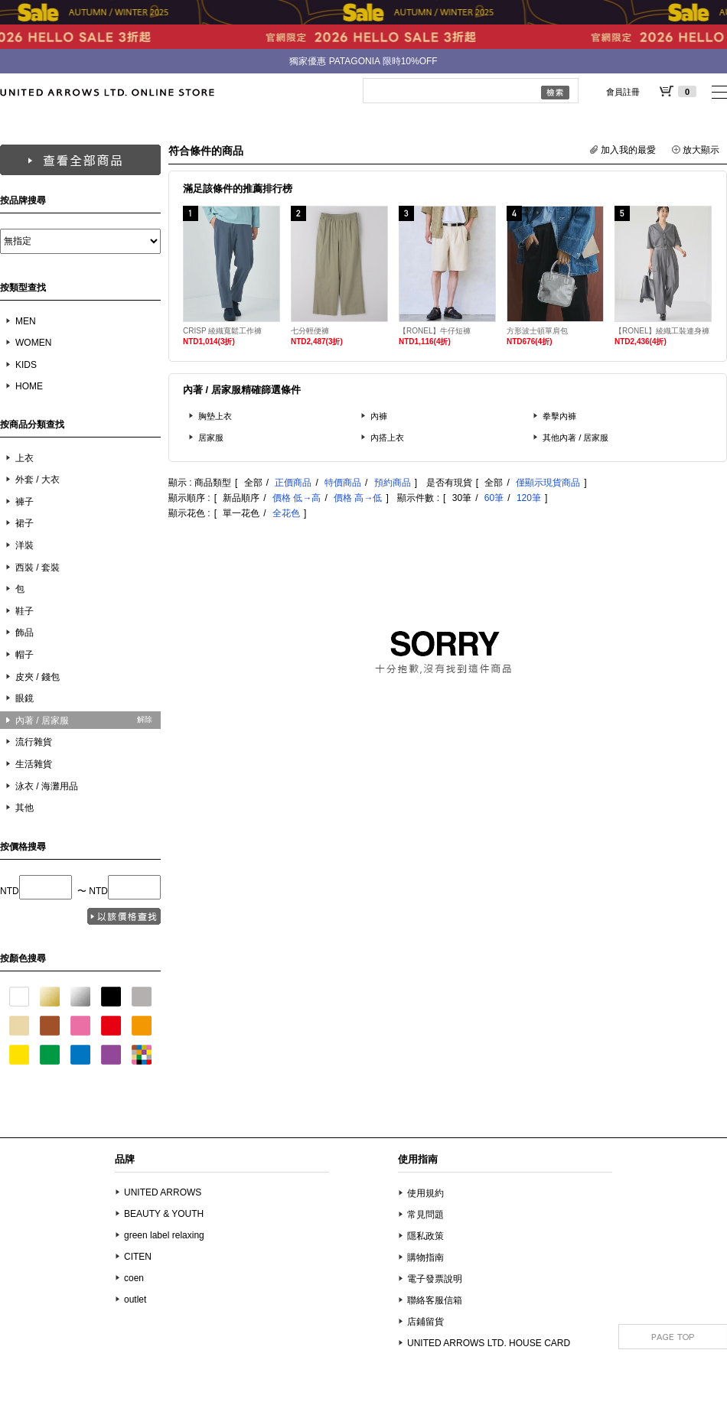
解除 (144, 719)
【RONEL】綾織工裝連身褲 (662, 331)
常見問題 (425, 1214)
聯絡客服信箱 (434, 1300)
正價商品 (293, 482)
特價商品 (342, 482)
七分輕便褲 (310, 331)
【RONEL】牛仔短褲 (435, 331)
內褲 (378, 416)
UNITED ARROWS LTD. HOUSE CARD (488, 1343)
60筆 (494, 498)
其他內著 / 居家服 (576, 437)
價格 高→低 (358, 498)
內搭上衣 (387, 437)
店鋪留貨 (425, 1321)
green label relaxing (164, 1235)
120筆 (529, 498)
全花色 (286, 513)
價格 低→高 (296, 498)
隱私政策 (425, 1236)
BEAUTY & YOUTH (164, 1213)
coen (134, 1278)
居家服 (210, 437)
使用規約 (425, 1193)
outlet (135, 1299)
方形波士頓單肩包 (537, 331)
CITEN (138, 1256)
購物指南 (425, 1257)
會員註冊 (623, 91)
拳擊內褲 (559, 416)
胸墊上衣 (215, 416)
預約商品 (392, 482)
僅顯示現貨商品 (548, 482)
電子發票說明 (434, 1279)
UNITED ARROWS (162, 1192)
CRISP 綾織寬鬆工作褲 (222, 331)
